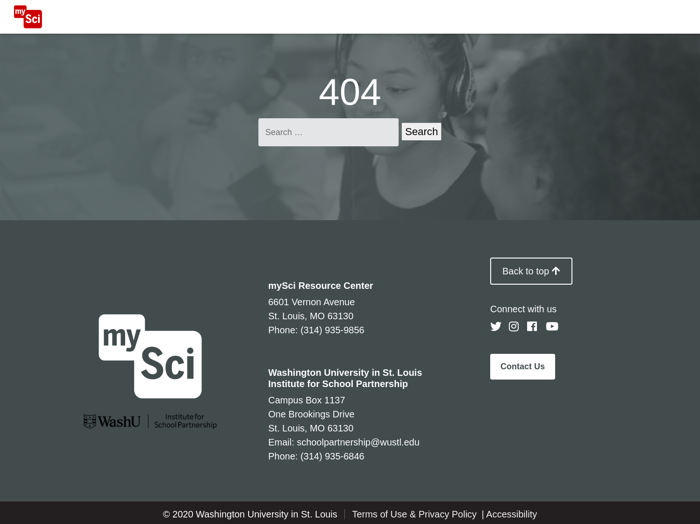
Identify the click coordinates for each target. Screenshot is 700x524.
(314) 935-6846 (332, 456)
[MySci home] (28, 17)
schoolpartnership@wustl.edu (358, 442)
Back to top (531, 271)
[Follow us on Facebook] (532, 326)
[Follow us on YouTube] (551, 326)
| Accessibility (509, 514)
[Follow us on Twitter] (495, 326)
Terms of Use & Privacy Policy (415, 514)
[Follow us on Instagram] (514, 326)
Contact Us (522, 366)
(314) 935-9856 (332, 330)
